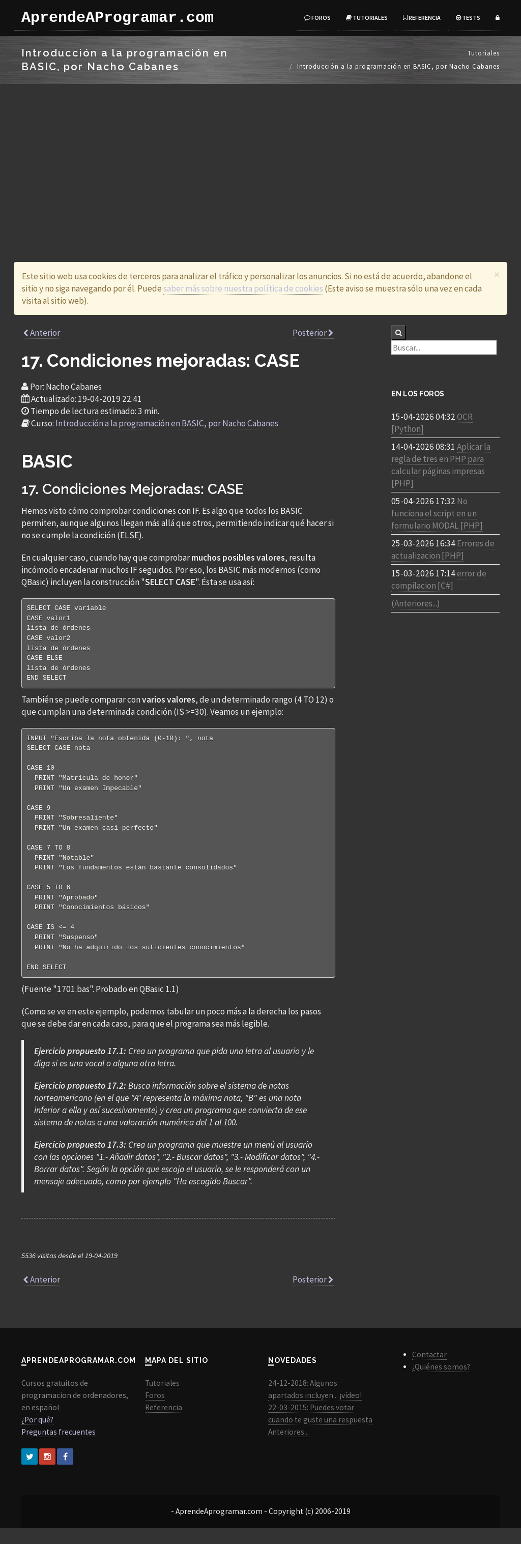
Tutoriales (367, 17)
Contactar (429, 1371)
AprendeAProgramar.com (117, 17)
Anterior (41, 332)
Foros (317, 17)
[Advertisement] (260, 160)
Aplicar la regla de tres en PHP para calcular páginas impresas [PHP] (440, 465)
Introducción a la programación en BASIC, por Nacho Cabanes (166, 423)
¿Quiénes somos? (441, 1383)
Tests (468, 17)
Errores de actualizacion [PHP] (443, 549)
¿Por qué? (37, 1436)
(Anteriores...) (415, 603)
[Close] (497, 274)
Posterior (313, 332)
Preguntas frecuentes (58, 1448)
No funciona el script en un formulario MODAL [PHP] (437, 513)
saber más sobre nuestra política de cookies (243, 288)
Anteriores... (288, 1448)
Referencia (422, 17)
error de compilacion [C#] (438, 579)
